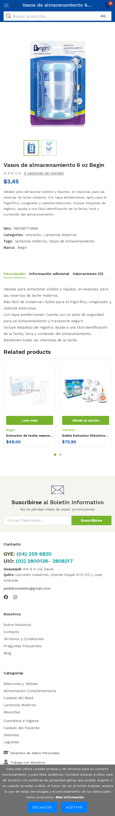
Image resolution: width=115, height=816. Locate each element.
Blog (7, 653)
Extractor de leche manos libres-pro (29, 435)
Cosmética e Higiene (21, 721)
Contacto (11, 632)
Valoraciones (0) (88, 273)
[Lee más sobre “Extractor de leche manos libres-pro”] (29, 420)
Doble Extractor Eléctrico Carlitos (85, 435)
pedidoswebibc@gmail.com (27, 588)
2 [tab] (60, 454)
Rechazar (42, 807)
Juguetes (11, 742)
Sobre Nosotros (17, 625)
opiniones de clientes (44, 173)
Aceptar (74, 807)
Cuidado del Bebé (19, 698)
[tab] (16, 274)
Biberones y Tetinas (21, 684)
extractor (34, 235)
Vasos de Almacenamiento (71, 241)
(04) (23, 554)
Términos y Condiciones (24, 639)
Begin (22, 247)
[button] (101, 5)
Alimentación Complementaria (30, 691)
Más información (70, 797)
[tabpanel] (30, 407)
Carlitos (68, 430)
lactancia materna (31, 241)
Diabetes (11, 735)
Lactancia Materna (60, 235)
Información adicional (49, 273)
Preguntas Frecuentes (23, 646)
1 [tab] (55, 454)
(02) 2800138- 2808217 (44, 561)
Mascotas (12, 712)
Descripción (15, 273)
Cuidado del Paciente (21, 728)
